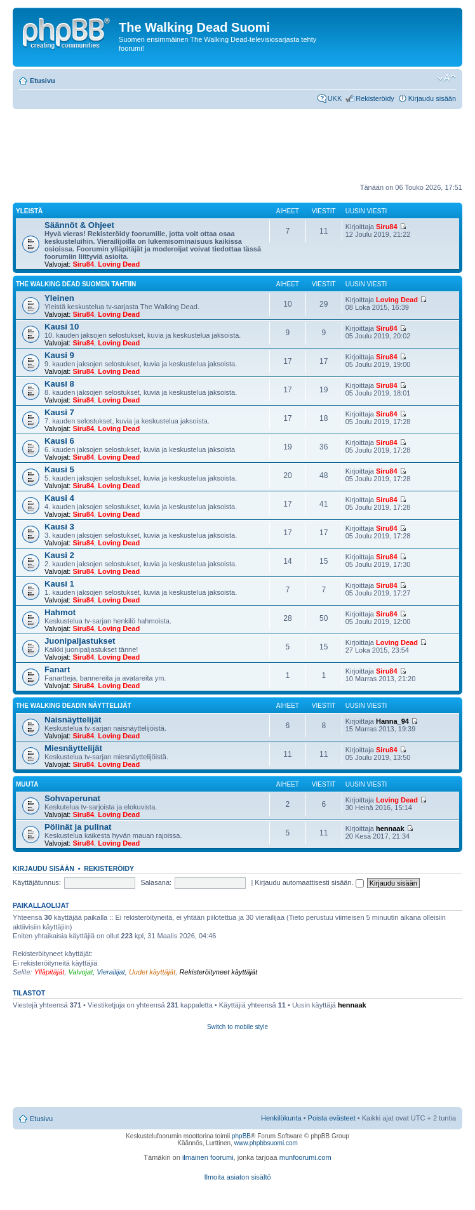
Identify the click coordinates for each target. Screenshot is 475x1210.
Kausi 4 (59, 498)
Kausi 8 (59, 384)
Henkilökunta (281, 1118)
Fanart (57, 669)
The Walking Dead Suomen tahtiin (76, 284)
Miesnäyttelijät (73, 748)
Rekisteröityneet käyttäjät (218, 972)
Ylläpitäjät (49, 972)
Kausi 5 (59, 469)
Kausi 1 (59, 583)
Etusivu (42, 80)
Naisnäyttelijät (72, 719)
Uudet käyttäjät (152, 972)
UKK (335, 98)
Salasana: (155, 882)
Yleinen (59, 298)
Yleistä (29, 211)
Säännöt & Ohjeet (79, 225)
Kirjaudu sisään (432, 98)
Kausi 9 (59, 355)
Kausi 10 (61, 326)
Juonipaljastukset (79, 641)
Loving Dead (119, 264)
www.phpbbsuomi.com (266, 1143)
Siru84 (83, 264)
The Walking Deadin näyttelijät (73, 705)
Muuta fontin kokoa (447, 78)
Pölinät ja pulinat (78, 827)
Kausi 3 (59, 526)
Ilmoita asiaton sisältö (237, 1177)
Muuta (27, 784)
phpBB (241, 1136)
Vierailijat (110, 972)
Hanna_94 (392, 721)
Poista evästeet (332, 1118)
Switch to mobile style (237, 1026)
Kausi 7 (59, 412)
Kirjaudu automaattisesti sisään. (309, 882)
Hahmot (60, 612)
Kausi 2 (59, 555)
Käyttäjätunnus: (37, 882)
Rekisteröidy (375, 98)
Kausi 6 (59, 441)
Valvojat (80, 972)
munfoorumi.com (305, 1157)
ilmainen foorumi (208, 1157)
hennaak (390, 828)
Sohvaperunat (72, 798)
